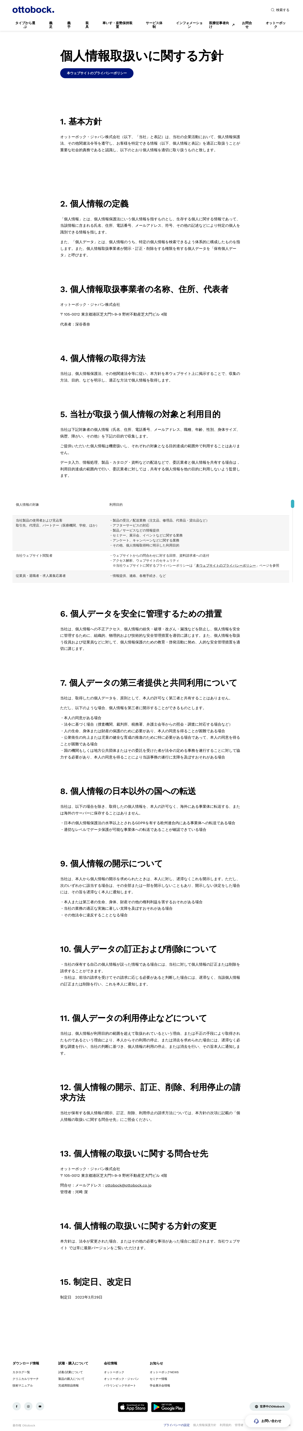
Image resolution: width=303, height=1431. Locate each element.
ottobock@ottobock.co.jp (128, 1185)
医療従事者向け (219, 25)
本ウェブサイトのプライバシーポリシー (226, 565)
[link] (25, 25)
